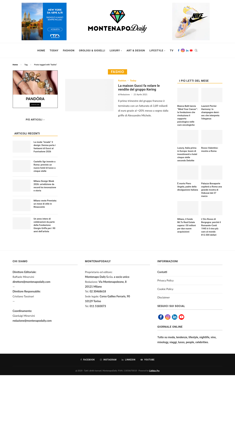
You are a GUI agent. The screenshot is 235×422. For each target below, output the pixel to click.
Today (54, 50)
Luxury (115, 50)
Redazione (125, 94)
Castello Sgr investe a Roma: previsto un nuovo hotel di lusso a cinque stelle (44, 166)
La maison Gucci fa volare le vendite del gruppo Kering (139, 87)
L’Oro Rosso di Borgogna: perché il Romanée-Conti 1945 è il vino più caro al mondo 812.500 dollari (211, 227)
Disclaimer (163, 297)
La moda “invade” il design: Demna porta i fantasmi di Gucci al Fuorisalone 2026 (45, 147)
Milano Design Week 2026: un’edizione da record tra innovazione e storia (45, 186)
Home (41, 50)
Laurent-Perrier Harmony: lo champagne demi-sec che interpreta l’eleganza (210, 112)
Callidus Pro (154, 370)
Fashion (68, 50)
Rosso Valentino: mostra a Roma (209, 149)
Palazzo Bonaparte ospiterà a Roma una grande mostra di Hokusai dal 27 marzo (211, 189)
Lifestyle (156, 50)
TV (171, 50)
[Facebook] (178, 50)
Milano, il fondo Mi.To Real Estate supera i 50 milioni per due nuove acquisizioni (186, 225)
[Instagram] (183, 50)
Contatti (162, 272)
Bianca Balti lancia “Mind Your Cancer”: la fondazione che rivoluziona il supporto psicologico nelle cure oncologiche (187, 115)
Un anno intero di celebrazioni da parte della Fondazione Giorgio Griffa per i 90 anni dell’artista (44, 225)
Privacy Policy (165, 280)
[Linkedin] (187, 50)
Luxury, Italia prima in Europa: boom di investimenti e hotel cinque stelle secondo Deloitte (187, 154)
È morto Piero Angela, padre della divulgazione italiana (187, 186)
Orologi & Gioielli (92, 50)
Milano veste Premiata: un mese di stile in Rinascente (45, 203)
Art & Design (135, 50)
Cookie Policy (165, 289)
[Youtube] (191, 50)
